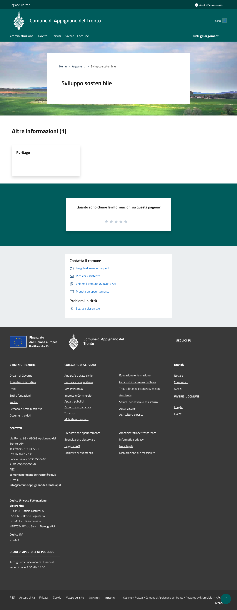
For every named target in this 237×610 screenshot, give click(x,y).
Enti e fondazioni (20, 395)
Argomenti (78, 66)
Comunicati (181, 382)
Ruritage (23, 152)
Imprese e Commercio (77, 395)
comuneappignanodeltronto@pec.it (33, 474)
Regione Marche (20, 5)
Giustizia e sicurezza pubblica (137, 382)
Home (63, 66)
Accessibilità (27, 597)
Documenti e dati (20, 415)
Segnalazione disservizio (79, 439)
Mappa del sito (75, 597)
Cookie (57, 597)
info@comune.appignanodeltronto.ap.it (35, 485)
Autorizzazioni (128, 408)
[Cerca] (222, 20)
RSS (12, 597)
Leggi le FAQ (72, 446)
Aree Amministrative (23, 382)
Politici (14, 402)
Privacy (44, 597)
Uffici (13, 389)
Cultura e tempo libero (78, 382)
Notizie (178, 375)
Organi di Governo (21, 375)
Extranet (94, 597)
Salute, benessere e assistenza (138, 402)
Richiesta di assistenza (78, 453)
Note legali (126, 446)
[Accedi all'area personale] (208, 5)
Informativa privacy (131, 439)
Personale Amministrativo (26, 409)
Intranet (110, 597)
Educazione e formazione (135, 375)
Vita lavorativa (73, 389)
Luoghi (178, 407)
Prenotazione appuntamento (82, 433)
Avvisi (178, 389)
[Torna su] (226, 599)
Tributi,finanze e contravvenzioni (140, 388)
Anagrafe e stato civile (78, 375)
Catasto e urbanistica (77, 407)
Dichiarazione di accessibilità (137, 453)
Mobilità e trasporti (76, 419)
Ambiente (125, 395)
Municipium (207, 597)
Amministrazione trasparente (137, 433)
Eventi (178, 414)
